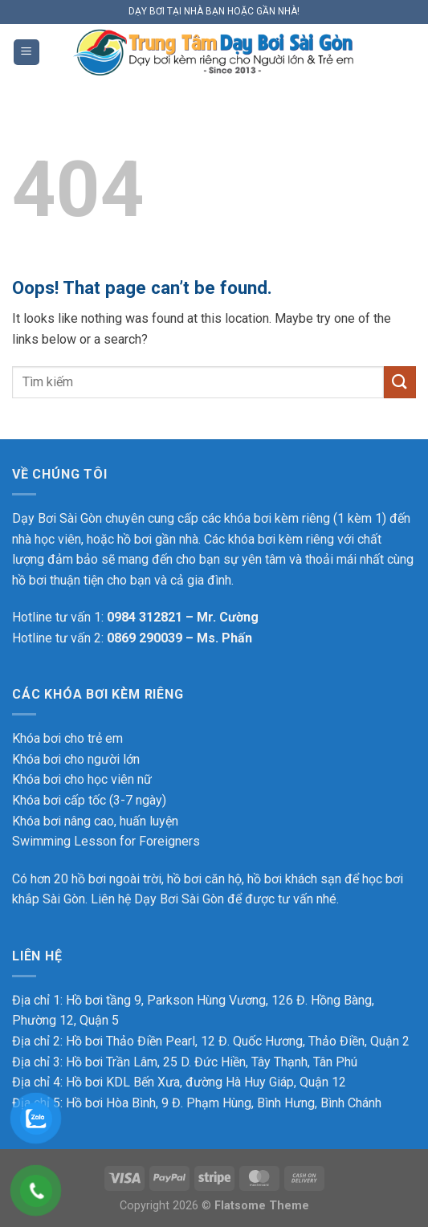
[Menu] (26, 52)
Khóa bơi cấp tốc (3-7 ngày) (89, 800)
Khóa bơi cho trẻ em (67, 738)
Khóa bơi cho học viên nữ (82, 779)
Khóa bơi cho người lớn (76, 759)
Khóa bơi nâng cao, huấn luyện (95, 821)
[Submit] (400, 381)
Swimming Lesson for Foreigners (106, 841)
